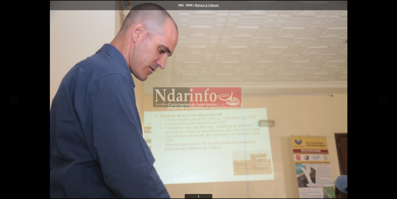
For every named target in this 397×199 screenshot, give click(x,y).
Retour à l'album (207, 5)
